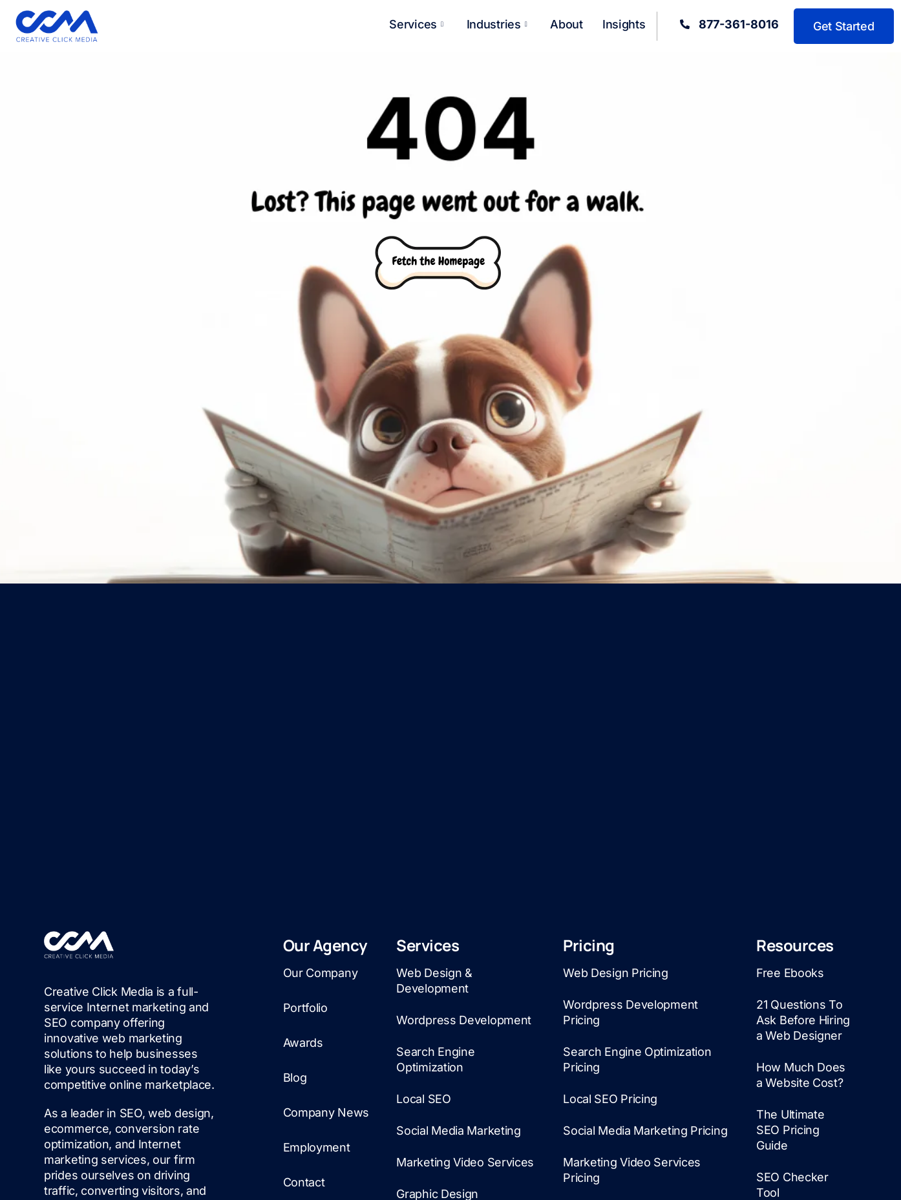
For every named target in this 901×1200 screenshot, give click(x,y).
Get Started (843, 26)
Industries (497, 24)
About (566, 24)
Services (416, 24)
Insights (624, 24)
